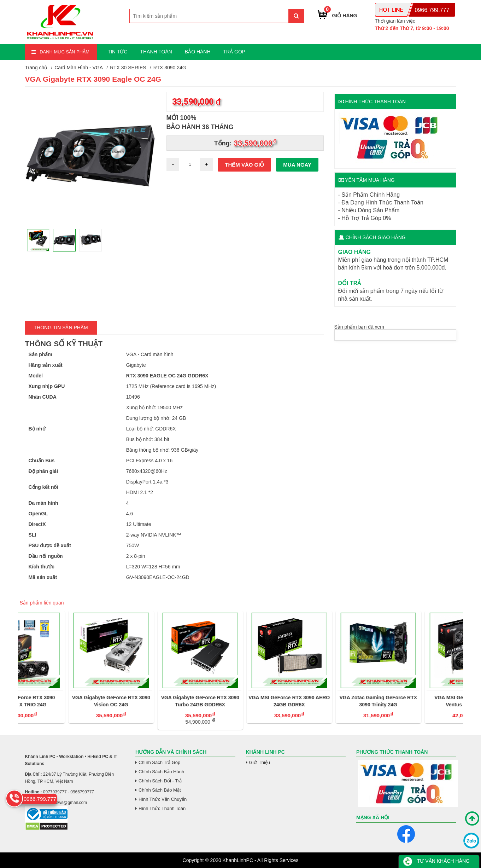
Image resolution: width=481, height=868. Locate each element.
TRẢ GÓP (234, 51)
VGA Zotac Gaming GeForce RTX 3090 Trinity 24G (419, 701)
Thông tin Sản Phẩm (61, 327)
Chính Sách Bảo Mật (160, 790)
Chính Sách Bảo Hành (161, 771)
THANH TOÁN (156, 51)
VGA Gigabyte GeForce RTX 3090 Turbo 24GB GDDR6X (240, 701)
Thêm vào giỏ (244, 165)
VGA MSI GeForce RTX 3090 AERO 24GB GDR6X (329, 701)
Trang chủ (36, 67)
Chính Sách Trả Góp (159, 762)
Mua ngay (297, 165)
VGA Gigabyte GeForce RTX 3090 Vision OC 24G (151, 701)
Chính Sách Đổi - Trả (160, 780)
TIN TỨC (118, 51)
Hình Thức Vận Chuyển (163, 799)
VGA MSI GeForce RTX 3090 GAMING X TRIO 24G (62, 701)
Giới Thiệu (259, 762)
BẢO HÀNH (198, 51)
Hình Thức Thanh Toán (162, 808)
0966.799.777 (432, 10)
